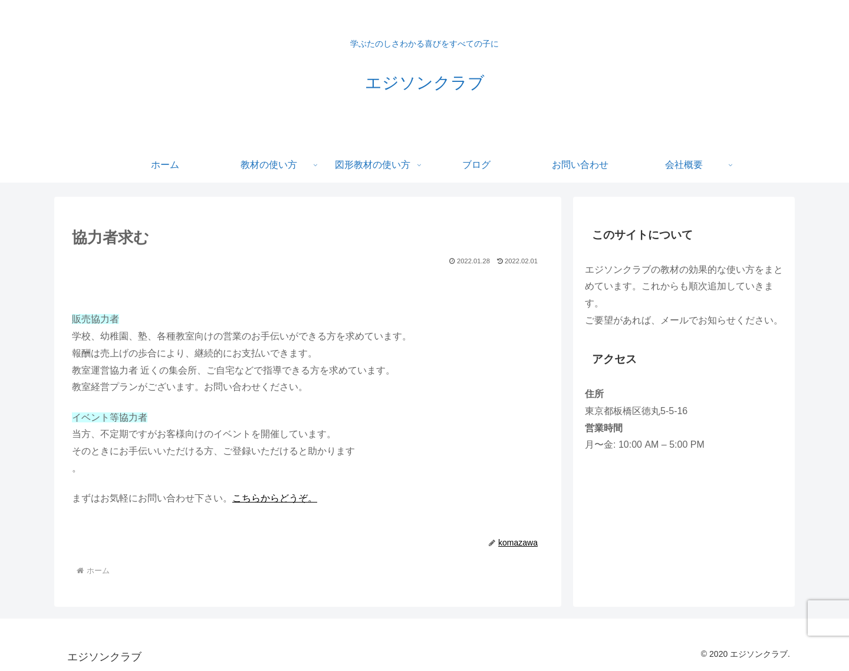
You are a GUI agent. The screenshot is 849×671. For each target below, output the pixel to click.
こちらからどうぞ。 (274, 498)
